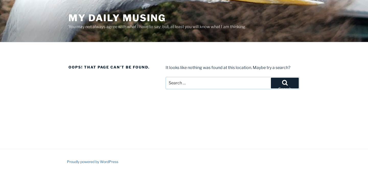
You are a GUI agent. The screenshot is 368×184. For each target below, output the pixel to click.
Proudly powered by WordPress (92, 161)
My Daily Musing (117, 18)
